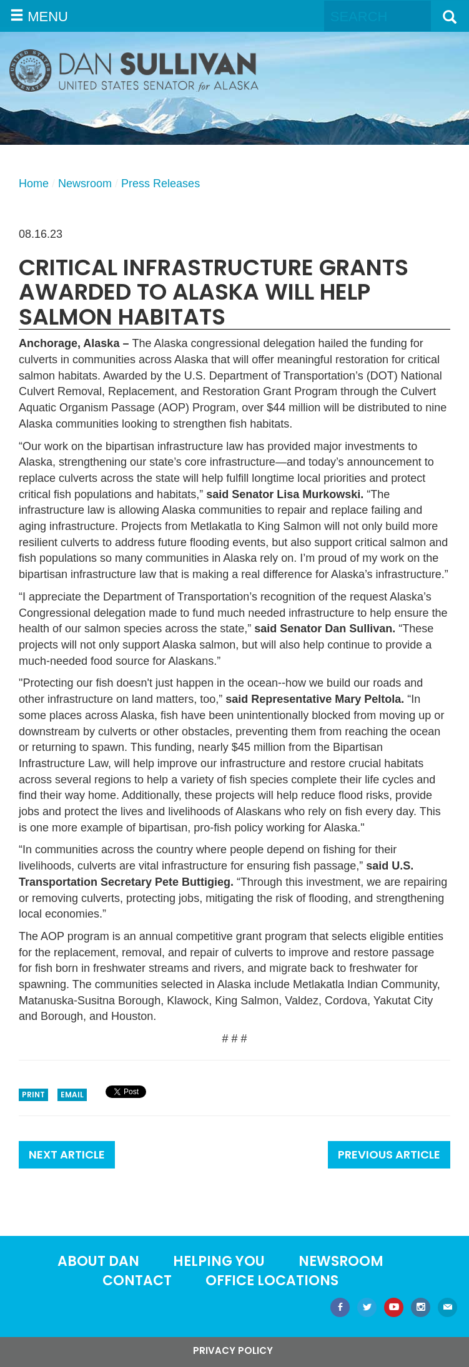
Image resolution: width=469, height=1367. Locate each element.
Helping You (219, 1261)
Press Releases (160, 183)
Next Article (67, 1154)
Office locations (271, 1280)
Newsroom (85, 183)
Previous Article (389, 1154)
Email (72, 1094)
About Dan (98, 1261)
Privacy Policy (233, 1350)
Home (34, 183)
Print (33, 1094)
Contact (137, 1280)
